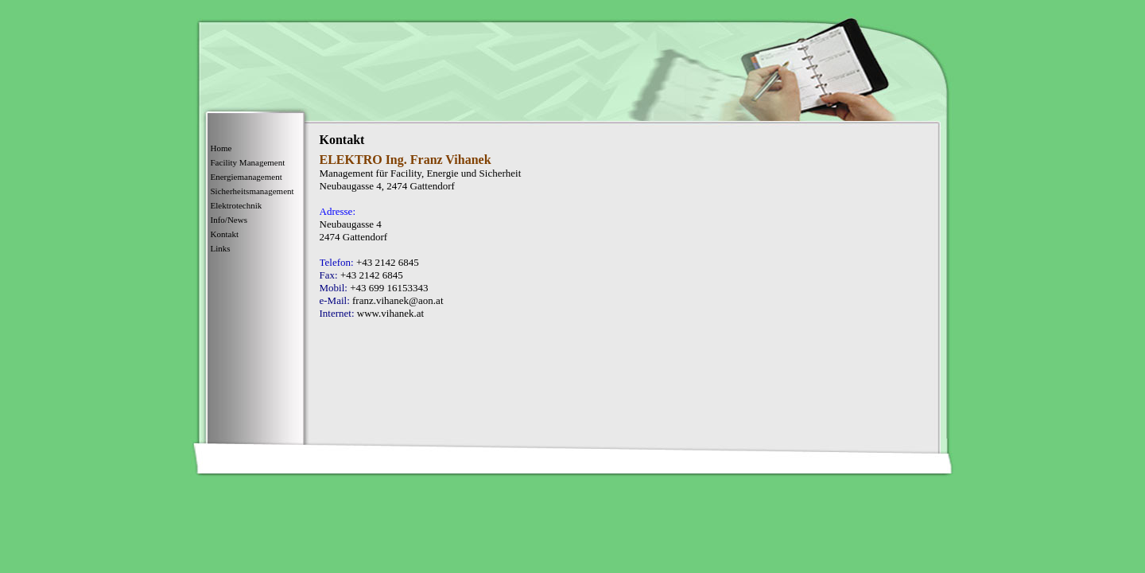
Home (221, 148)
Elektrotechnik (236, 205)
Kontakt (225, 234)
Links (221, 248)
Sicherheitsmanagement (252, 191)
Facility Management (248, 162)
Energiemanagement (246, 176)
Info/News (229, 219)
